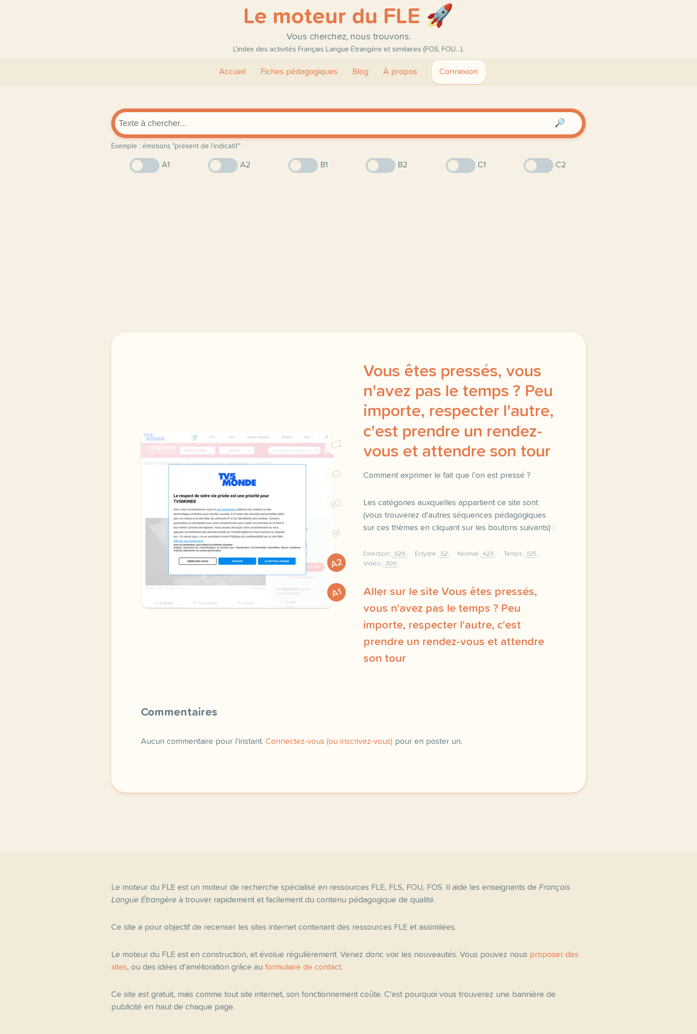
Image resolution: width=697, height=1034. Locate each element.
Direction (385, 554)
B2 (336, 504)
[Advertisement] (348, 252)
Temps (521, 554)
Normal (476, 554)
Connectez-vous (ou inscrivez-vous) (329, 741)
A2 (336, 563)
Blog (360, 72)
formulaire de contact (303, 967)
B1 (336, 533)
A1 (336, 593)
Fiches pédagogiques (298, 72)
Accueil (232, 72)
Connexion (458, 72)
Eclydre (432, 554)
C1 (336, 474)
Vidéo (381, 563)
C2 (336, 444)
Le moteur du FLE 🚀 (348, 17)
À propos (400, 72)
